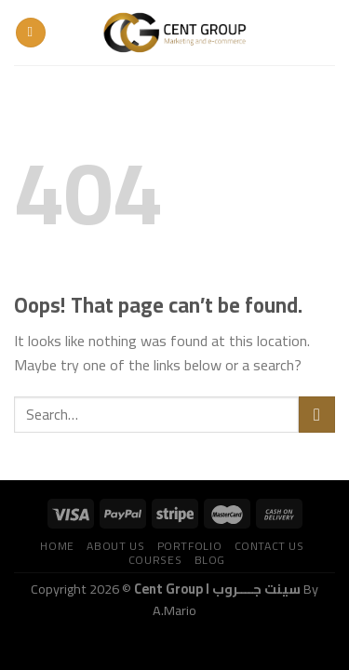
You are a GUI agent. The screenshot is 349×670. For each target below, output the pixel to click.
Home (57, 545)
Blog (210, 559)
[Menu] (31, 33)
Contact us (269, 545)
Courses (154, 559)
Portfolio (189, 545)
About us (115, 545)
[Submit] (317, 414)
